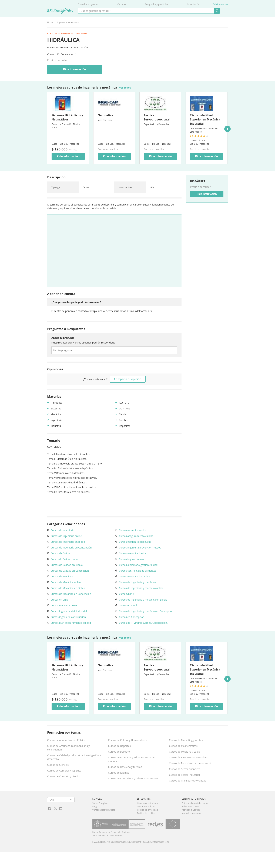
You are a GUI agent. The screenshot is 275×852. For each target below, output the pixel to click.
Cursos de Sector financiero (184, 769)
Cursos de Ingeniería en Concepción (71, 547)
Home (50, 22)
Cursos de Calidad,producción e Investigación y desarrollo (74, 757)
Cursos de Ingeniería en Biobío (68, 541)
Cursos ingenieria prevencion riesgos (140, 547)
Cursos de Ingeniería (62, 530)
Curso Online (126, 593)
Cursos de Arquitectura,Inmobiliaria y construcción (68, 747)
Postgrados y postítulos (156, 4)
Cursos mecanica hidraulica (134, 576)
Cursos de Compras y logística (64, 770)
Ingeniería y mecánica (68, 22)
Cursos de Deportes (119, 745)
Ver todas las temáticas (103, 809)
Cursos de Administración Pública (66, 740)
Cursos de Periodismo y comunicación (191, 763)
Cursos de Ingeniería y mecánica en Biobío (143, 599)
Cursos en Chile (59, 599)
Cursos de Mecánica (62, 576)
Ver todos (125, 87)
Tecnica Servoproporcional (157, 117)
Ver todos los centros (192, 813)
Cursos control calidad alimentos (137, 570)
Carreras (122, 4)
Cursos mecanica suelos (132, 530)
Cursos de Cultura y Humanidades (127, 740)
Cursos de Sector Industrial (184, 774)
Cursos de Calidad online (65, 559)
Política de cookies (146, 813)
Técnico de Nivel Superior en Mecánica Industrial (205, 119)
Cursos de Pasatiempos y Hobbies (188, 757)
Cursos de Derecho (119, 751)
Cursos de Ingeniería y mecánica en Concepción (146, 611)
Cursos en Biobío (128, 605)
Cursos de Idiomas (118, 772)
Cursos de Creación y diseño (63, 776)
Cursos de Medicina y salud (184, 751)
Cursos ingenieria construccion (68, 617)
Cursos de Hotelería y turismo (125, 767)
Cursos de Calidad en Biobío (67, 565)
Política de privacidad (147, 809)
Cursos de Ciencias (58, 764)
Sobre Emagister (100, 803)
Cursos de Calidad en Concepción (70, 570)
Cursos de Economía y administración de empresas (131, 759)
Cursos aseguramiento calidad (136, 536)
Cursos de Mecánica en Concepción (71, 593)
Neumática (105, 115)
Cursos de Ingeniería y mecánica (137, 582)
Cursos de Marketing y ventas (186, 740)
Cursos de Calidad (61, 553)
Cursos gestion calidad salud (135, 541)
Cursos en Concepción (131, 617)
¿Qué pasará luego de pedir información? (76, 302)
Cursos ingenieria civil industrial (69, 611)
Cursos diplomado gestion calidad (138, 565)
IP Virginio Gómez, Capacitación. (68, 47)
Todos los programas (88, 4)
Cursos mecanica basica (132, 553)
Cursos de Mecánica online (66, 582)
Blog (94, 806)
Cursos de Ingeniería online (66, 536)
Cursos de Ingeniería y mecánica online (141, 588)
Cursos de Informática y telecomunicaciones (133, 778)
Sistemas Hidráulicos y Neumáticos (67, 117)
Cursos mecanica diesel (64, 605)
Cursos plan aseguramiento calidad (71, 622)
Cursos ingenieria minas (132, 559)
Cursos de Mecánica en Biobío (68, 588)
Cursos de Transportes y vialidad (187, 780)
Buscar (217, 11)
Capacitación (193, 4)
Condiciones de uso (146, 806)
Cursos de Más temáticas (183, 745)
